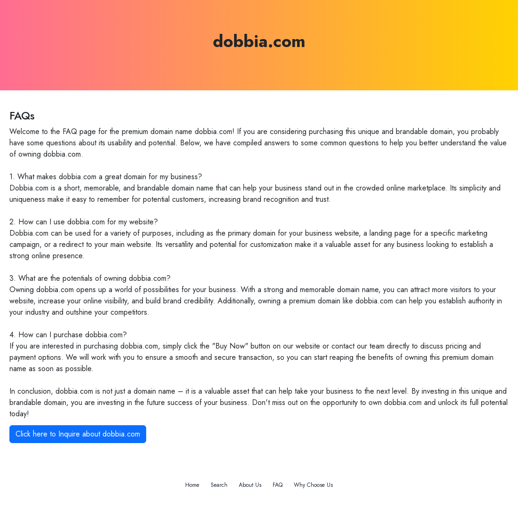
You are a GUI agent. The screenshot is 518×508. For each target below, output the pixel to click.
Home (192, 485)
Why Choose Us (313, 485)
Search (219, 485)
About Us (250, 485)
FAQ (278, 485)
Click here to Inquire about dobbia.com (78, 434)
